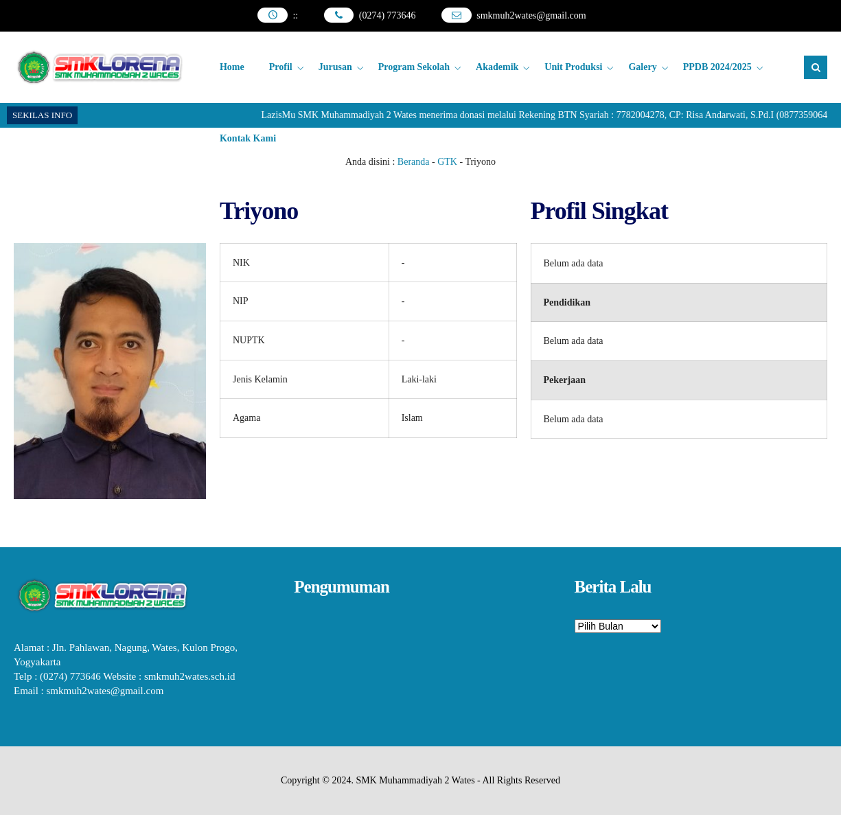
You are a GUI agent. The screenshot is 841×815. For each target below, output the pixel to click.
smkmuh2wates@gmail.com (531, 15)
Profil (280, 67)
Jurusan (335, 67)
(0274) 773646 (387, 15)
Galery (642, 67)
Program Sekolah (414, 67)
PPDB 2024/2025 (717, 67)
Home (232, 67)
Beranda (414, 162)
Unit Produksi (573, 67)
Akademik (497, 67)
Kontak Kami (248, 138)
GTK (447, 162)
